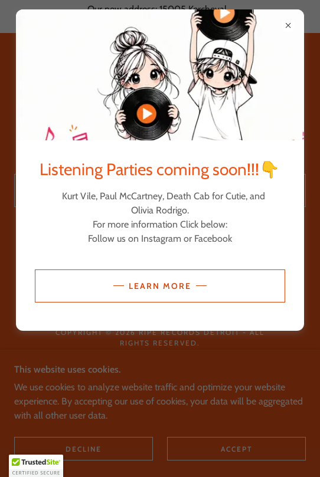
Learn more (160, 286)
